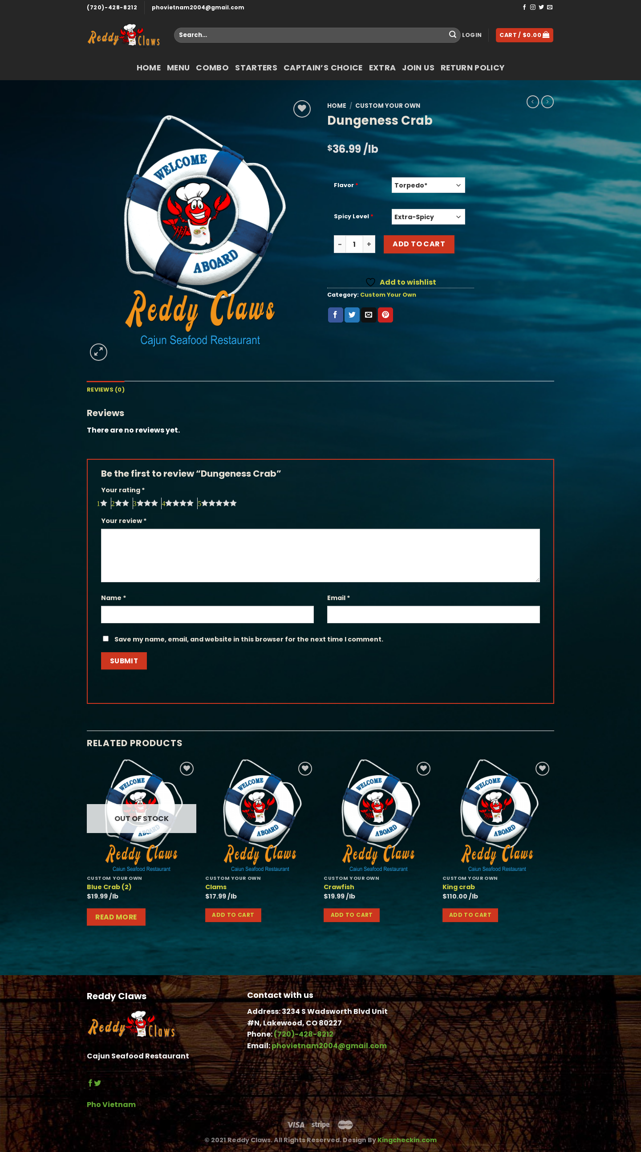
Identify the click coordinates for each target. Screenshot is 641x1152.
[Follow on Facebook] (524, 7)
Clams (216, 887)
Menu (178, 67)
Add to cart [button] (233, 915)
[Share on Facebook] (335, 315)
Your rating (123, 490)
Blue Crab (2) (109, 887)
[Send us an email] (549, 7)
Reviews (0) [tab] (106, 389)
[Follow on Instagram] (533, 7)
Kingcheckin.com (407, 1140)
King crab (458, 887)
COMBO (212, 67)
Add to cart (419, 244)
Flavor (346, 185)
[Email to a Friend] (368, 315)
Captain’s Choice (323, 67)
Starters (256, 67)
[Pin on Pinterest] (385, 315)
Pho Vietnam (111, 1104)
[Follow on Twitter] (541, 7)
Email (338, 597)
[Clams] (260, 815)
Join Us (418, 67)
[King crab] (497, 815)
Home (149, 67)
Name (113, 597)
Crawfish (339, 887)
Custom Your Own (387, 106)
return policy (473, 67)
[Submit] (452, 35)
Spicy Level (353, 217)
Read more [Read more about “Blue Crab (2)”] (116, 917)
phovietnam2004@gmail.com (198, 7)
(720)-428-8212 (112, 7)
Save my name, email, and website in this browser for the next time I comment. (248, 639)
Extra (382, 67)
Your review (124, 520)
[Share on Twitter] (352, 315)
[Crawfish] (379, 815)
